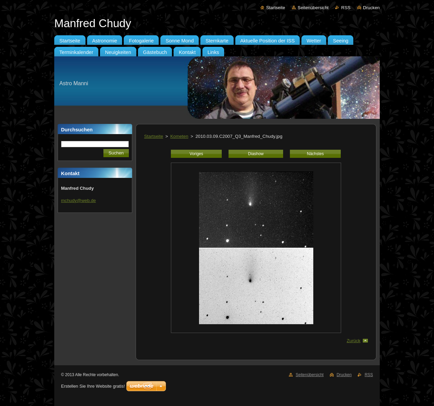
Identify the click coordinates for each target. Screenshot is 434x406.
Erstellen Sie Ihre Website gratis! (93, 386)
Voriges (196, 153)
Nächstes (315, 153)
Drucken (371, 7)
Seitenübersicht (313, 7)
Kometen (179, 136)
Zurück (353, 340)
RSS (345, 7)
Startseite (275, 7)
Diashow (256, 153)
